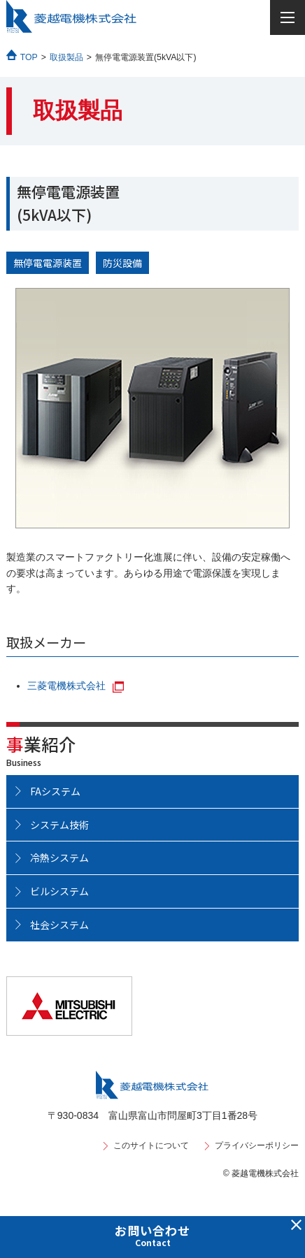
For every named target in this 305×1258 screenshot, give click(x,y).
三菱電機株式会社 (66, 685)
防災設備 (122, 263)
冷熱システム (59, 858)
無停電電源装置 (47, 263)
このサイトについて (151, 1145)
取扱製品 (66, 57)
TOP (29, 57)
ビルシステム (59, 891)
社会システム (59, 925)
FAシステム (55, 791)
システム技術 (59, 825)
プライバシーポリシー (257, 1145)
